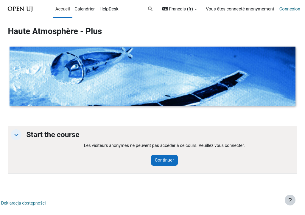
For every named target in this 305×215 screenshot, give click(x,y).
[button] (150, 9)
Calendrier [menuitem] (85, 9)
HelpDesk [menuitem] (108, 9)
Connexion (289, 9)
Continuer (173, 160)
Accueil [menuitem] (62, 9)
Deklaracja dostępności (37, 203)
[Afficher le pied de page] (290, 200)
